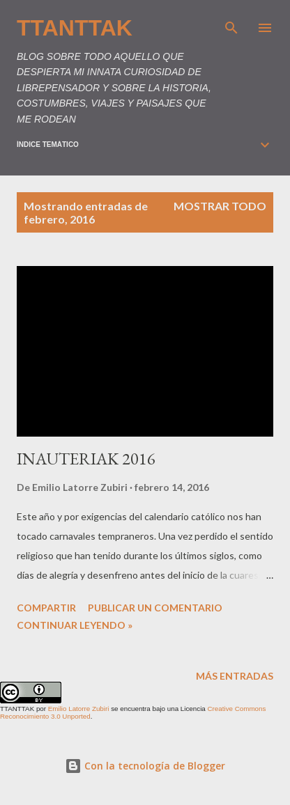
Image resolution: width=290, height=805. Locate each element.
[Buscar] (231, 25)
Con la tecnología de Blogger (145, 765)
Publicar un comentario (155, 607)
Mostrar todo (220, 205)
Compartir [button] (46, 607)
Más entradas (234, 676)
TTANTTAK (74, 27)
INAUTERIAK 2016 (86, 458)
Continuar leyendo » (74, 625)
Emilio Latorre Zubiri (78, 708)
